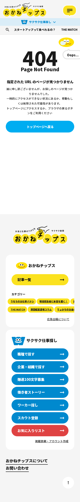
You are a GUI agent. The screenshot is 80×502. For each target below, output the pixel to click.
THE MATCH (69, 29)
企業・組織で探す (31, 366)
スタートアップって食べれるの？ (34, 29)
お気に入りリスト (31, 430)
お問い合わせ (17, 468)
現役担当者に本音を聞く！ (53, 301)
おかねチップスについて (27, 460)
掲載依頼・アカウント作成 (51, 441)
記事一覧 (24, 279)
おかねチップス (40, 235)
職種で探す (26, 353)
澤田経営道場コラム (41, 309)
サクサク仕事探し (40, 22)
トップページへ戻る (40, 126)
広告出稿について (58, 319)
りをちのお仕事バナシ (22, 301)
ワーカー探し (27, 404)
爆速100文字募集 (30, 379)
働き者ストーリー (31, 392)
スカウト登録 (27, 417)
